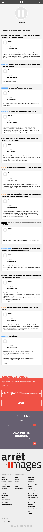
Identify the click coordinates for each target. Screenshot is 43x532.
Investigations (4, 484)
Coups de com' (4, 479)
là (28, 324)
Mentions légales (31, 506)
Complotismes (4, 495)
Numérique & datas (5, 486)
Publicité (3, 497)
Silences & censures (5, 500)
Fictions (3, 477)
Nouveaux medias (5, 491)
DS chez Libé (10, 521)
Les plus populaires (19, 488)
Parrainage (30, 482)
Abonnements (31, 477)
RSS (29, 511)
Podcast (30, 513)
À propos (30, 486)
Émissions (17, 481)
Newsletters (30, 504)
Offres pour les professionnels (34, 500)
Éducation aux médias (32, 484)
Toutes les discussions (32, 495)
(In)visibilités (4, 493)
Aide (29, 499)
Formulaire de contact (33, 493)
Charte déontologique (32, 491)
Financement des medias (6, 504)
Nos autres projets (32, 490)
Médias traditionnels (5, 499)
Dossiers (16, 484)
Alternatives (4, 490)
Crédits (29, 509)
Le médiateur (31, 481)
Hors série (3, 521)
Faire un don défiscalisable (33, 502)
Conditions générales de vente (34, 508)
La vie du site (31, 479)
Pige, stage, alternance (33, 497)
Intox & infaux (4, 482)
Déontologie (4, 488)
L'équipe (30, 488)
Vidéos (16, 486)
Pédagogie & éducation (6, 502)
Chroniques (17, 482)
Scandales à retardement (6, 481)
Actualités (17, 479)
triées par (15, 30)
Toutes (16, 477)
